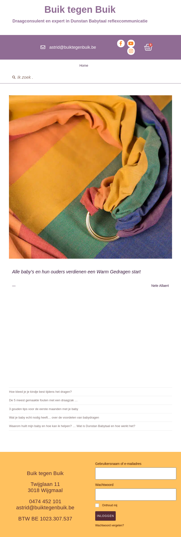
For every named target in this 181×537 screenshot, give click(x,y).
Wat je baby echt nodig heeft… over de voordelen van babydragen (54, 417)
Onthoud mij (106, 505)
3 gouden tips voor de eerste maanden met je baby (43, 409)
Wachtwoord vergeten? (109, 525)
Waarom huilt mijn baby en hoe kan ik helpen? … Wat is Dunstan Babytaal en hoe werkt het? (72, 426)
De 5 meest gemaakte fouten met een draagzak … (43, 400)
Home (83, 65)
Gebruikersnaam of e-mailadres (118, 464)
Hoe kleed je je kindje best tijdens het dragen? (40, 391)
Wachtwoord (104, 485)
